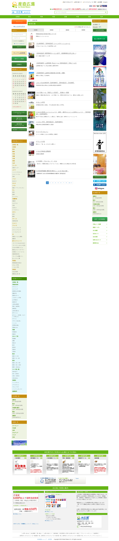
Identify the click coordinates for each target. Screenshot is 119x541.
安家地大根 (15, 221)
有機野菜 (14, 198)
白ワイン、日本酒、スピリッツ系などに (18, 315)
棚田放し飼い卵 (16, 273)
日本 (13, 437)
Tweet (77, 478)
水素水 (14, 351)
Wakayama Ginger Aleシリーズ (46, 34)
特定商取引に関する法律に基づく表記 (69, 533)
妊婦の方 (14, 302)
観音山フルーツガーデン (18, 249)
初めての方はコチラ (68, 2)
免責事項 (96, 533)
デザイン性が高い (16, 321)
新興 (13, 194)
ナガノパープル (16, 174)
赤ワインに (15, 312)
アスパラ (14, 225)
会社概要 (100, 2)
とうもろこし (15, 209)
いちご (14, 178)
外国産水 (14, 332)
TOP (29, 20)
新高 (13, 192)
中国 (77, 16)
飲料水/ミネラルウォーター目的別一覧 (73, 535)
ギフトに (14, 318)
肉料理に (14, 308)
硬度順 (83, 30)
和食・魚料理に (16, 306)
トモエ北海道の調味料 (43, 151)
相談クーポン (96, 227)
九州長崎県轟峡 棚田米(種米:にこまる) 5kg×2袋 (52, 171)
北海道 (18, 16)
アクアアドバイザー (100, 177)
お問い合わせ (25, 533)
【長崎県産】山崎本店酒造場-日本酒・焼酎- (50, 73)
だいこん (14, 218)
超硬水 (16, 416)
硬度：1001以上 (16, 367)
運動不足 (14, 293)
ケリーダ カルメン (42, 132)
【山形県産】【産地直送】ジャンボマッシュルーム (53, 43)
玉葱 (13, 205)
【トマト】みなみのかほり (18, 243)
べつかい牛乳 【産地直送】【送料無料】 (49, 122)
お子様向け (15, 299)
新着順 (51, 30)
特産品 (14, 269)
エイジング (15, 289)
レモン (14, 185)
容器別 (14, 380)
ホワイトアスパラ (16, 229)
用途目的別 (15, 284)
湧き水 (14, 343)
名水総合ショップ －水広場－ (45, 539)
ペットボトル (15, 382)
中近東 (14, 428)
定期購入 (19, 64)
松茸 (13, 214)
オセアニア (15, 432)
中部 (53, 16)
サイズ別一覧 (15, 369)
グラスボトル (15, 384)
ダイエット (15, 286)
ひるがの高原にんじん (17, 247)
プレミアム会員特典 (19, 53)
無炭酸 (14, 338)
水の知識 (95, 230)
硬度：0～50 (15, 356)
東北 (29, 16)
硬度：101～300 (16, 362)
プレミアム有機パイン (17, 256)
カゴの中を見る (19, 26)
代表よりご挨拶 (97, 224)
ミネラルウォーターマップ (19, 113)
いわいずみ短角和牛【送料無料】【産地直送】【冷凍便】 (55, 83)
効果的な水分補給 (16, 291)
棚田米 (14, 238)
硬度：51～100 (16, 358)
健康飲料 (14, 391)
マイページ (19, 21)
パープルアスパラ (16, 232)
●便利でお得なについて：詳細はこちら (26, 523)
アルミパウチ (15, 387)
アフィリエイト (96, 535)
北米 (13, 430)
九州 (101, 16)
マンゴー (14, 165)
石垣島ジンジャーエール (18, 251)
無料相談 (55, 533)
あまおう (14, 181)
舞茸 (13, 216)
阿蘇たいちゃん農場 (17, 236)
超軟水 (16, 400)
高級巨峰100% (15, 254)
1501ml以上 (15, 378)
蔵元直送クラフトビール (19, 124)
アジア (14, 435)
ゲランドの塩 (40, 141)
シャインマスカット (17, 172)
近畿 (65, 16)
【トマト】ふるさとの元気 (18, 245)
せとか (14, 183)
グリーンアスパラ (16, 227)
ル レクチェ (15, 196)
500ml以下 (14, 371)
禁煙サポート (15, 295)
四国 (89, 16)
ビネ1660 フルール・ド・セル (46, 161)
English (105, 2)
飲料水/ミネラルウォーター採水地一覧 (51, 535)
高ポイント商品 (19, 58)
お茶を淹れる (15, 310)
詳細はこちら (17, 514)
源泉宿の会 (96, 243)
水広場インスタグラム (19, 129)
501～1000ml (15, 373)
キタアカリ (15, 203)
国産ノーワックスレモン (18, 187)
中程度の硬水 (17, 408)
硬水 (13, 360)
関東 (41, 16)
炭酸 (13, 340)
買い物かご (40, 533)
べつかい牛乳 (15, 267)
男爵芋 (14, 201)
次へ (70, 182)
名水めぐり (96, 233)
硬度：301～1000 (16, 365)
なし (13, 190)
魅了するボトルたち (19, 118)
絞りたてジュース (17, 241)
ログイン (19, 47)
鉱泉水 (14, 347)
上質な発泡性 (15, 304)
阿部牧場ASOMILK (16, 263)
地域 (13, 329)
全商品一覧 (15, 144)
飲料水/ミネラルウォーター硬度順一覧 (30, 535)
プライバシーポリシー (86, 533)
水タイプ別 (15, 336)
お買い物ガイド (78, 2)
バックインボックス (17, 389)
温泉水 (14, 349)
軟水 (13, 353)
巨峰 (13, 176)
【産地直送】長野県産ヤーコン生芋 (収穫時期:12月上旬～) (56, 53)
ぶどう (14, 170)
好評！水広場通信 (100, 219)
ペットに (14, 323)
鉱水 (13, 345)
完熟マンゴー (15, 167)
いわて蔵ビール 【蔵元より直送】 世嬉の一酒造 (52, 92)
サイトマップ (87, 535)
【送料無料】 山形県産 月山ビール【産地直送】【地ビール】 (56, 63)
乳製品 (14, 260)
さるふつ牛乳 (40, 102)
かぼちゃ (14, 207)
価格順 (67, 30)
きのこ (14, 212)
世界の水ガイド (97, 240)
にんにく (14, 223)
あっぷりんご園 (16, 258)
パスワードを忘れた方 (19, 43)
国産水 (14, 334)
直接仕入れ (15, 327)
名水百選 (95, 236)
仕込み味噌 (15, 271)
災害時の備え (15, 325)
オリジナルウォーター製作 (89, 2)
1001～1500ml (15, 375)
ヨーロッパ (15, 425)
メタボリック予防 (16, 297)
